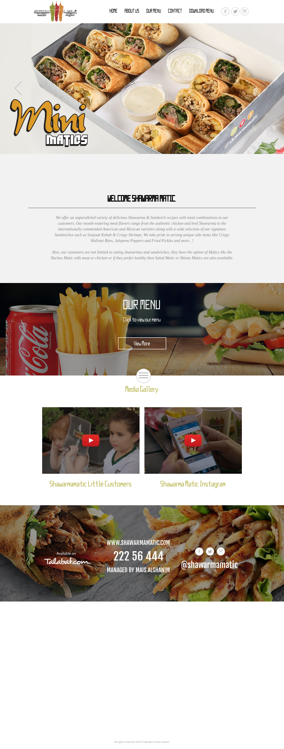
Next (266, 88)
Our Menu (153, 11)
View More (142, 343)
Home (114, 11)
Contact (175, 11)
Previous (18, 88)
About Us (132, 11)
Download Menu (201, 11)
